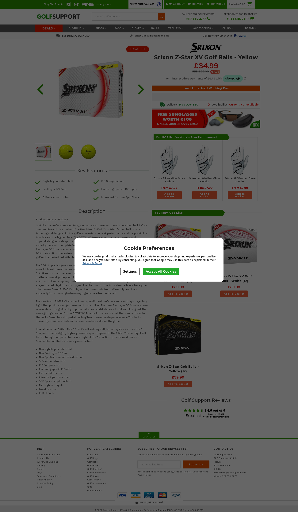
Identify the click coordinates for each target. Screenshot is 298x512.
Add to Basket (169, 195)
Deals (48, 28)
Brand (250, 28)
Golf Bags (92, 458)
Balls (155, 28)
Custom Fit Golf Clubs (48, 454)
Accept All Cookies (161, 271)
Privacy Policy (44, 479)
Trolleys (175, 28)
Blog (39, 486)
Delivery (195, 3)
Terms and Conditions (49, 476)
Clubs (227, 28)
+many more (103, 4)
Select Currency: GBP (142, 4)
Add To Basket (178, 293)
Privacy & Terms (92, 263)
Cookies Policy (45, 483)
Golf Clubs (92, 454)
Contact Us (216, 3)
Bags (119, 28)
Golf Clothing (94, 469)
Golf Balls (92, 461)
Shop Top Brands (53, 4)
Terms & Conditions (194, 472)
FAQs (39, 472)
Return (40, 469)
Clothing (76, 28)
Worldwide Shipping (48, 461)
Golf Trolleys (94, 479)
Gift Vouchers (94, 490)
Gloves (138, 28)
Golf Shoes (93, 476)
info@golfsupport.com (233, 472)
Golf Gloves (93, 465)
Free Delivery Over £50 (73, 35)
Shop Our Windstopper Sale (149, 35)
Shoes (100, 28)
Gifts (89, 486)
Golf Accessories (96, 483)
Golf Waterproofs (96, 472)
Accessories (203, 28)
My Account (175, 3)
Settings (130, 271)
